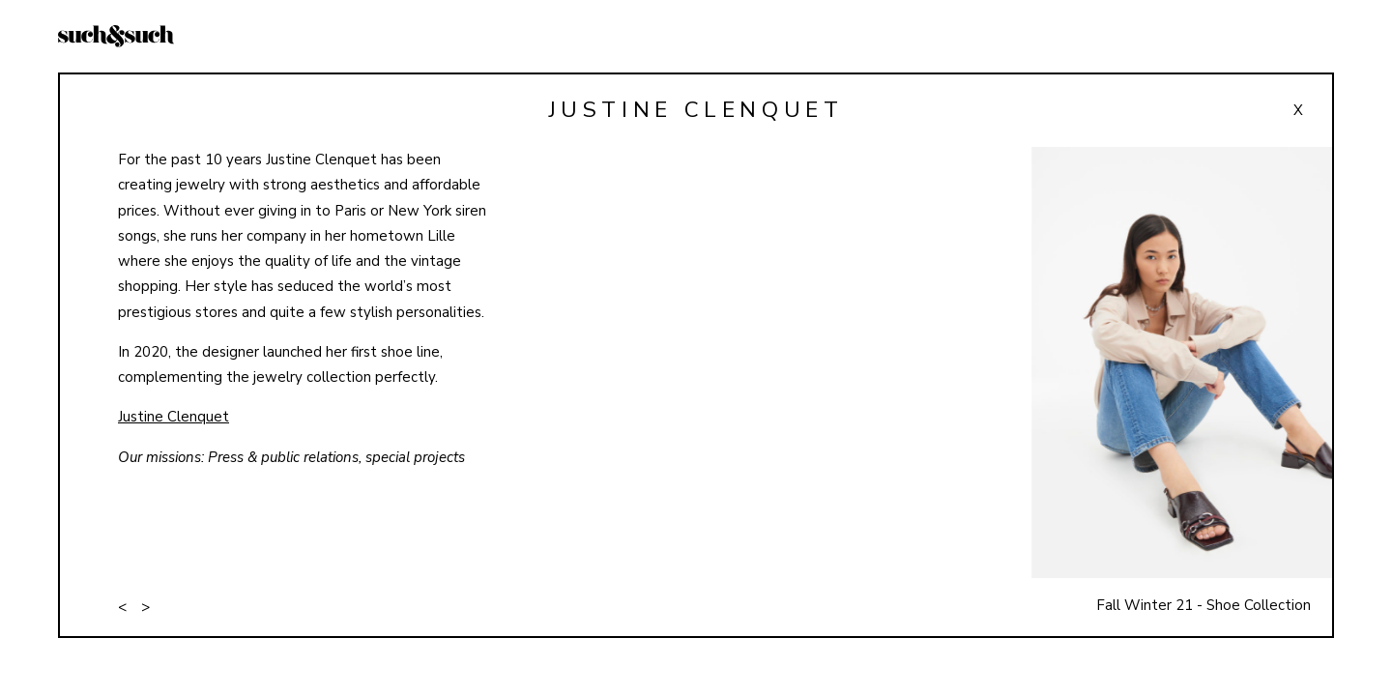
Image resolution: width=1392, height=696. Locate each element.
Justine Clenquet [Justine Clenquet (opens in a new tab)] (173, 416)
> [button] (145, 607)
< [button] (122, 607)
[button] (1173, 391)
